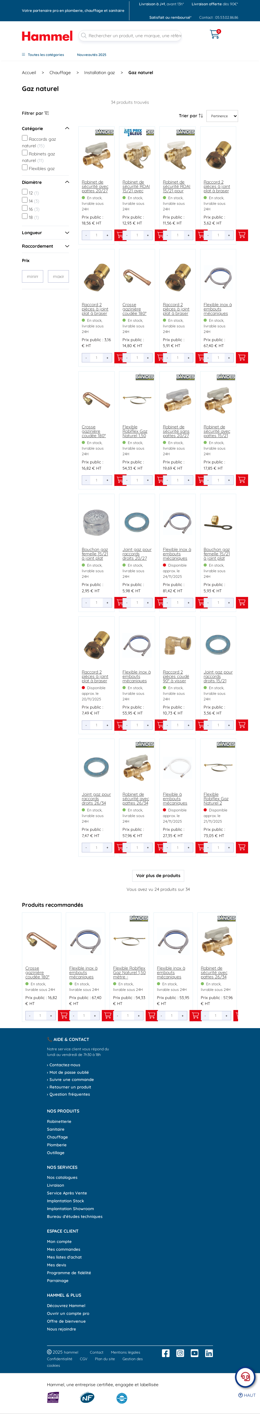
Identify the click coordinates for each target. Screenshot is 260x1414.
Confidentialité (59, 1358)
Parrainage (58, 1280)
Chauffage (57, 1136)
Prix (25, 260)
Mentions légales (125, 1352)
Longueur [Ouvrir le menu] (45, 232)
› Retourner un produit (69, 1086)
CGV (83, 1358)
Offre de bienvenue (66, 1321)
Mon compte (59, 1241)
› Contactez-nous (63, 1064)
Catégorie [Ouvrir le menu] (45, 128)
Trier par (191, 116)
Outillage (56, 1152)
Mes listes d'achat (64, 1257)
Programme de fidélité (69, 1272)
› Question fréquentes (68, 1094)
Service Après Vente (67, 1192)
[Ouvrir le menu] (195, 30)
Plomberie (57, 1144)
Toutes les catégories (43, 55)
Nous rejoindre (61, 1328)
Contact (96, 1352)
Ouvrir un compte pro (68, 1313)
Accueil (29, 72)
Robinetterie (59, 1121)
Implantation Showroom (70, 1208)
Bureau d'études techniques (74, 1216)
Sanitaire (56, 1129)
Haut (247, 1395)
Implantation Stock (65, 1200)
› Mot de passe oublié (68, 1072)
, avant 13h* (161, 4)
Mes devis (56, 1264)
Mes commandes (63, 1249)
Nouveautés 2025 (91, 55)
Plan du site (105, 1358)
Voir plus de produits (158, 875)
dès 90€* (215, 4)
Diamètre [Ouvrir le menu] (45, 182)
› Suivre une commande (70, 1079)
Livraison (55, 1185)
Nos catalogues (62, 1177)
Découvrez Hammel (66, 1305)
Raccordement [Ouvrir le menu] (45, 246)
